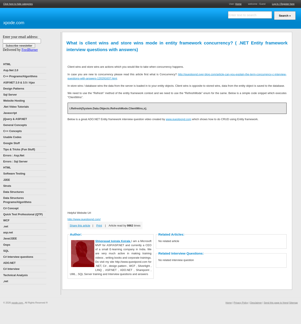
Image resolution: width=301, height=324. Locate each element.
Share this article (80, 225)
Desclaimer (256, 302)
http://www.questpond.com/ (84, 219)
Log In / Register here (283, 4)
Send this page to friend (276, 302)
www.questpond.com (178, 119)
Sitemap (293, 302)
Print (99, 225)
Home (238, 4)
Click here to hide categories (18, 4)
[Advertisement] (75, 17)
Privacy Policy (241, 302)
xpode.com (13, 22)
